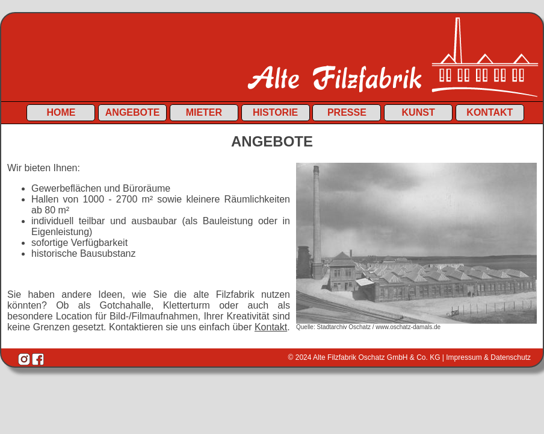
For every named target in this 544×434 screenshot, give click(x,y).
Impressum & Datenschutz (488, 357)
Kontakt (489, 112)
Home (60, 112)
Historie (275, 112)
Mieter (204, 112)
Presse (346, 112)
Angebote (132, 112)
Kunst (418, 112)
